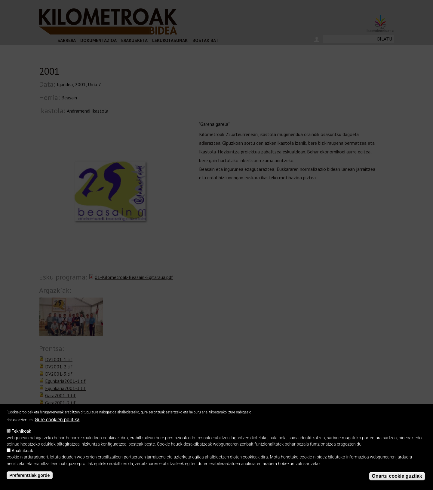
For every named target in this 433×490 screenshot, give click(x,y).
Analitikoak (22, 450)
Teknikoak (21, 431)
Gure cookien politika (57, 419)
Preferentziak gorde (29, 475)
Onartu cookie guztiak (397, 476)
